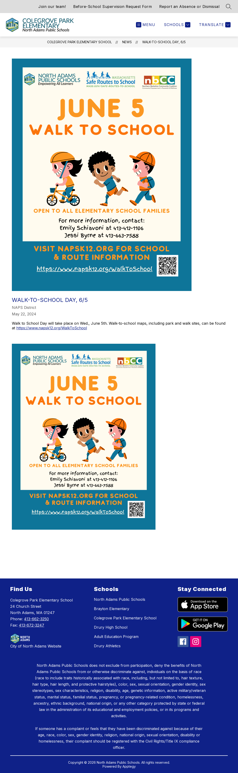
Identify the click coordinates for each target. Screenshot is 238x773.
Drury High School (110, 627)
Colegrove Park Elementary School (79, 42)
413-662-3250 (36, 619)
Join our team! (52, 6)
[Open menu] (145, 25)
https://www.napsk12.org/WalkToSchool (51, 328)
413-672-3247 (31, 625)
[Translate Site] (214, 25)
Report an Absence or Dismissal (189, 6)
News (127, 42)
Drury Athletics (107, 646)
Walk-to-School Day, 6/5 (164, 42)
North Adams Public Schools (119, 599)
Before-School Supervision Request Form (112, 6)
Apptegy (129, 766)
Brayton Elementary (111, 608)
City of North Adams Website (35, 646)
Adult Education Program (116, 636)
